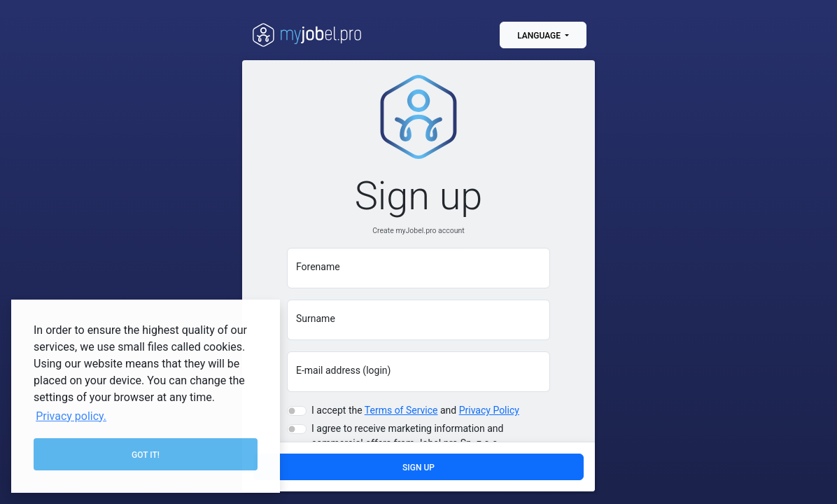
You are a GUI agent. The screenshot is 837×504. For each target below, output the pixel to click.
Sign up (418, 467)
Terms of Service (401, 412)
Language (540, 36)
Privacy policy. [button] (71, 416)
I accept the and (415, 412)
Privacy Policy (489, 412)
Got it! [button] (146, 455)
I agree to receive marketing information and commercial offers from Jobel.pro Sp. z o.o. (407, 438)
